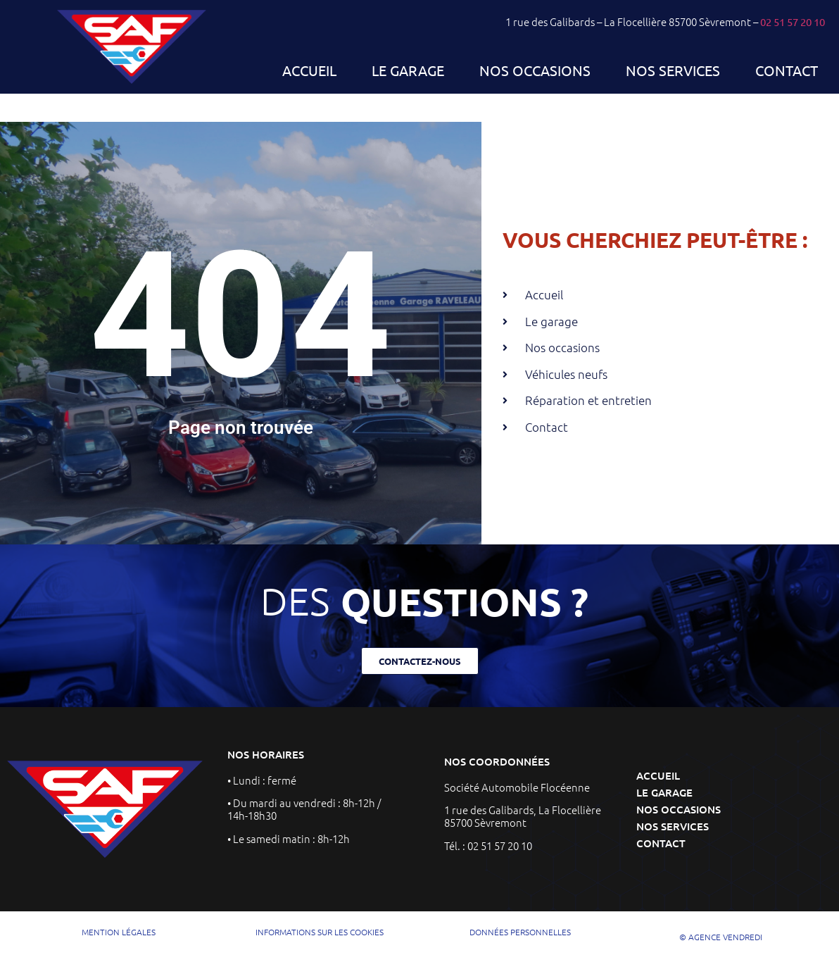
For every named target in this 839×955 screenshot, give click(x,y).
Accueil (309, 70)
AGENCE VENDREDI (725, 936)
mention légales (119, 931)
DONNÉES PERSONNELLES (520, 931)
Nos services (673, 70)
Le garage (408, 70)
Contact (786, 70)
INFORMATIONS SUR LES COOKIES (320, 931)
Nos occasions (535, 70)
